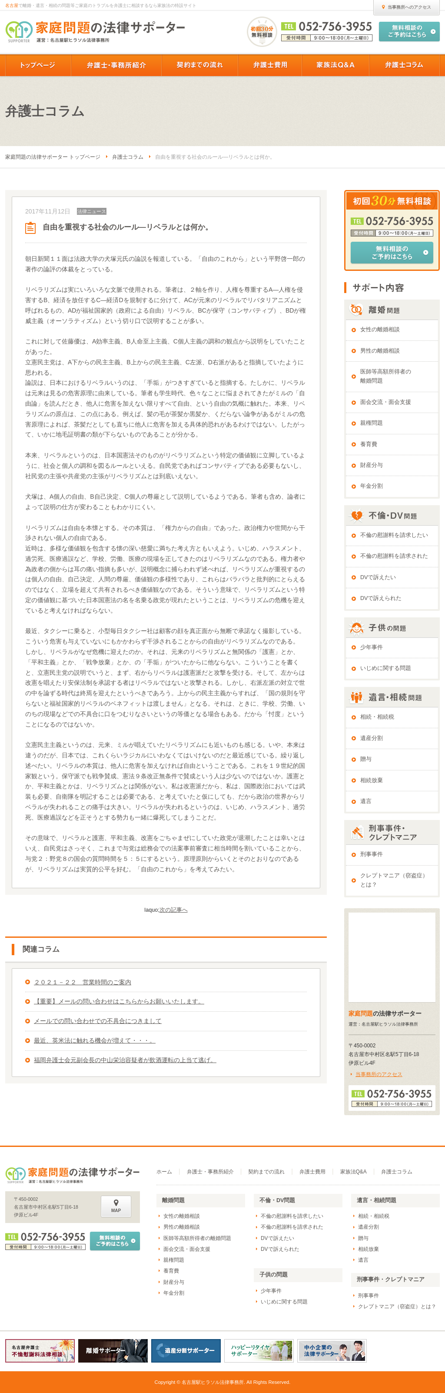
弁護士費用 (312, 1172)
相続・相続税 (377, 717)
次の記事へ (173, 910)
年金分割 (371, 486)
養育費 (368, 444)
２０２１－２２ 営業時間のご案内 (82, 982)
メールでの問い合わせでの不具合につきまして (98, 1020)
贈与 (366, 759)
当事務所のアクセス (378, 1074)
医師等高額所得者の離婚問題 (385, 376)
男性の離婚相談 (380, 351)
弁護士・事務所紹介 (210, 1172)
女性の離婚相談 (380, 330)
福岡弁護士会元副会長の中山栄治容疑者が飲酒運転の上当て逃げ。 (125, 1059)
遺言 (366, 801)
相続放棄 (371, 780)
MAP (116, 1206)
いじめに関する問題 (385, 668)
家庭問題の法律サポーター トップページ (52, 157)
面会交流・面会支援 (385, 402)
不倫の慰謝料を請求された (394, 556)
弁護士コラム (127, 157)
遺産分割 (371, 738)
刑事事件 (371, 854)
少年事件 (371, 647)
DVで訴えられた (381, 598)
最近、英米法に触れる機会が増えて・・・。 (95, 1040)
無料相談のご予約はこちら (392, 252)
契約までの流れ (266, 1172)
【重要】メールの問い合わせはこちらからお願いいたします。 (119, 1001)
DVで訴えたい (378, 577)
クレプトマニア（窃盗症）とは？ (394, 880)
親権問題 (371, 423)
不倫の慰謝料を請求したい (394, 535)
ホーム (164, 1172)
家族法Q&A (353, 1172)
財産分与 (371, 465)
